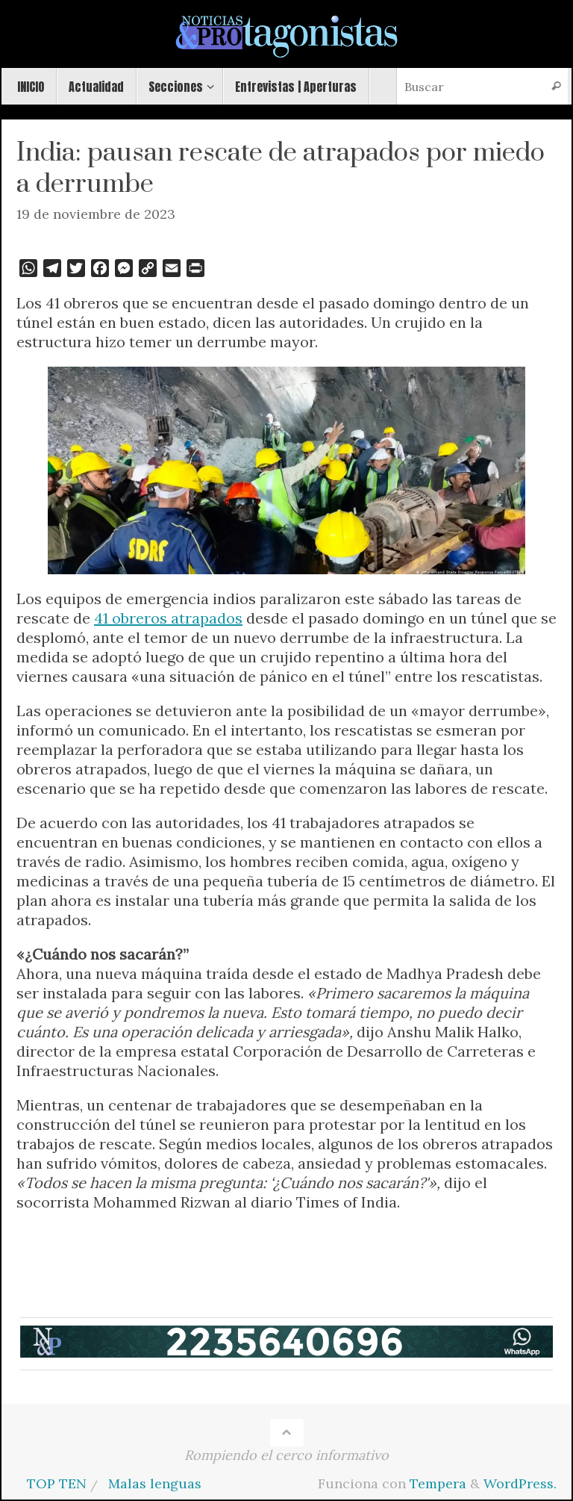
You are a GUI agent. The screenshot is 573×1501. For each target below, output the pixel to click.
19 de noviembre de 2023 (95, 214)
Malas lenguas (154, 1483)
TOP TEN (57, 1483)
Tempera (438, 1483)
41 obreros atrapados (168, 618)
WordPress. (520, 1483)
